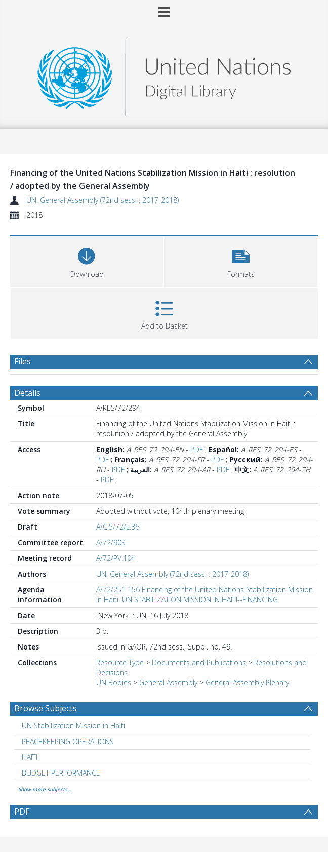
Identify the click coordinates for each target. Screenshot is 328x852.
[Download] (86, 260)
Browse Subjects (45, 708)
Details (27, 392)
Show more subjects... (45, 789)
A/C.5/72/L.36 (117, 527)
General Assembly (168, 682)
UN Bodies (113, 682)
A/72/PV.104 (115, 558)
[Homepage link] (164, 75)
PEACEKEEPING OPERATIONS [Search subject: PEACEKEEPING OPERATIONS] (68, 741)
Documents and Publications (199, 662)
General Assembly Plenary (247, 682)
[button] (240, 260)
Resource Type (120, 662)
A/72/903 (111, 542)
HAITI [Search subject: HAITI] (29, 757)
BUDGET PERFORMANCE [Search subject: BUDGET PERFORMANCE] (61, 773)
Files (22, 361)
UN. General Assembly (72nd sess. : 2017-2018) (102, 200)
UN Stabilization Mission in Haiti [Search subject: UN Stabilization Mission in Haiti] (73, 726)
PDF (196, 449)
